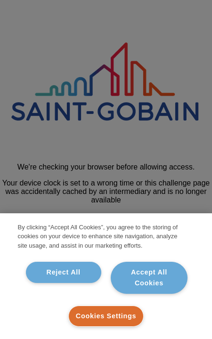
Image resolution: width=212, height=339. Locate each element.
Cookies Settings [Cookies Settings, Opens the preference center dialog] (106, 316)
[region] (106, 276)
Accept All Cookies (149, 277)
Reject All (64, 272)
